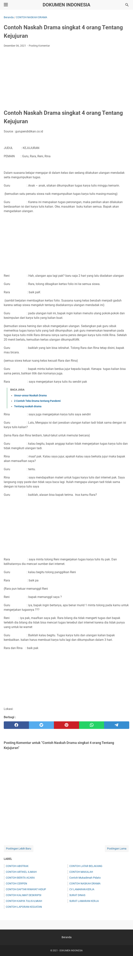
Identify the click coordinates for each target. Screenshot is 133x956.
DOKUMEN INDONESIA (66, 5)
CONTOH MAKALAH (81, 871)
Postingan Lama (116, 848)
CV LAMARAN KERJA (81, 889)
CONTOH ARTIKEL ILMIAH (21, 871)
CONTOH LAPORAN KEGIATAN (24, 906)
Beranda (67, 937)
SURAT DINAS (77, 895)
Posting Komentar (39, 45)
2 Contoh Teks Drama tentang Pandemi (37, 400)
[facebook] (16, 725)
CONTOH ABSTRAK (17, 866)
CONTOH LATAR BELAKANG (85, 866)
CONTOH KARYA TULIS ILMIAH (24, 900)
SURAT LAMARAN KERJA (84, 900)
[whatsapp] (91, 725)
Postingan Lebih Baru (18, 848)
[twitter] (41, 725)
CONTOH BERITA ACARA (20, 877)
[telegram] (116, 725)
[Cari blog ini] (127, 5)
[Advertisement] (66, 78)
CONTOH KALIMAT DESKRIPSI (23, 895)
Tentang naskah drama (28, 406)
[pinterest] (66, 725)
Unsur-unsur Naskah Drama (30, 395)
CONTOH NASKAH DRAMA (85, 883)
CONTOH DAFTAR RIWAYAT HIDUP (26, 889)
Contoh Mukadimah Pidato (85, 877)
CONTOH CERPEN (16, 883)
